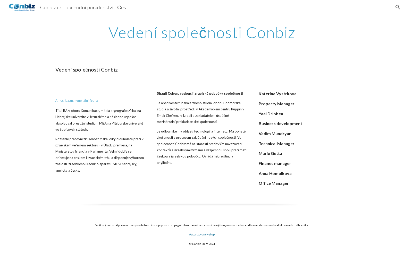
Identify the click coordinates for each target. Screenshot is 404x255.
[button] (398, 7)
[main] (202, 32)
